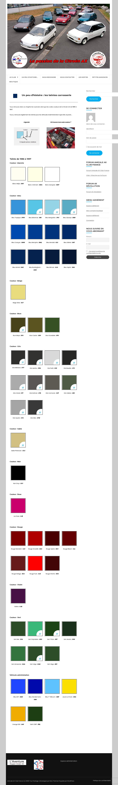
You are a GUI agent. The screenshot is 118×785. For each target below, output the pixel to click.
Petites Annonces (100, 77)
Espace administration (68, 761)
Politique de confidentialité (102, 780)
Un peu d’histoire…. (30, 77)
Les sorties (83, 77)
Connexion (90, 220)
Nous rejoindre (49, 77)
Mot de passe (91, 138)
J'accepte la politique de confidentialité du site (95, 252)
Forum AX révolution (93, 192)
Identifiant (90, 129)
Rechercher (90, 91)
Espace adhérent (92, 206)
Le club (13, 77)
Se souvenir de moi (94, 147)
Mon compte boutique (94, 211)
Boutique (13, 82)
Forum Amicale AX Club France (97, 170)
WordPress (70, 781)
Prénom (88, 236)
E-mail (88, 244)
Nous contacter (67, 77)
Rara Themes (54, 781)
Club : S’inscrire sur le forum (96, 175)
